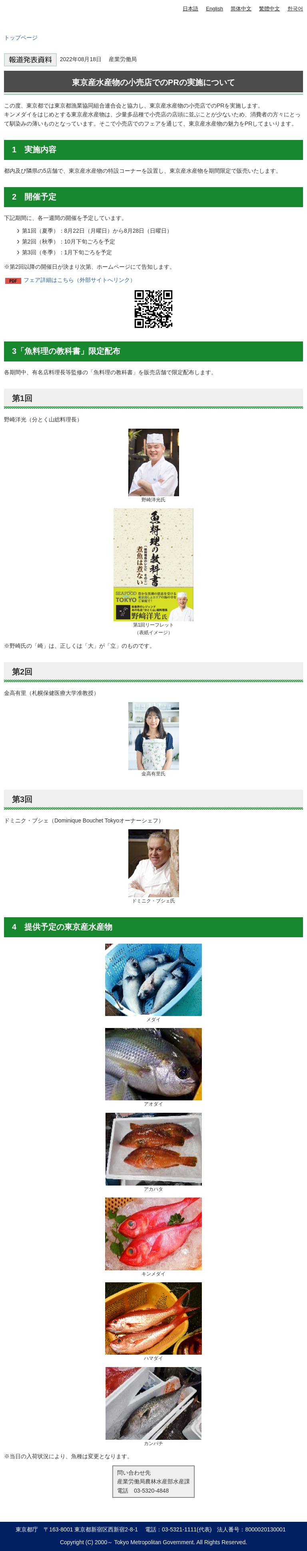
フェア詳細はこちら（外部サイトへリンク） (80, 280)
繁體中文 (269, 9)
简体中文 (241, 9)
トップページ (21, 37)
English (214, 9)
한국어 (295, 9)
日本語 (190, 9)
